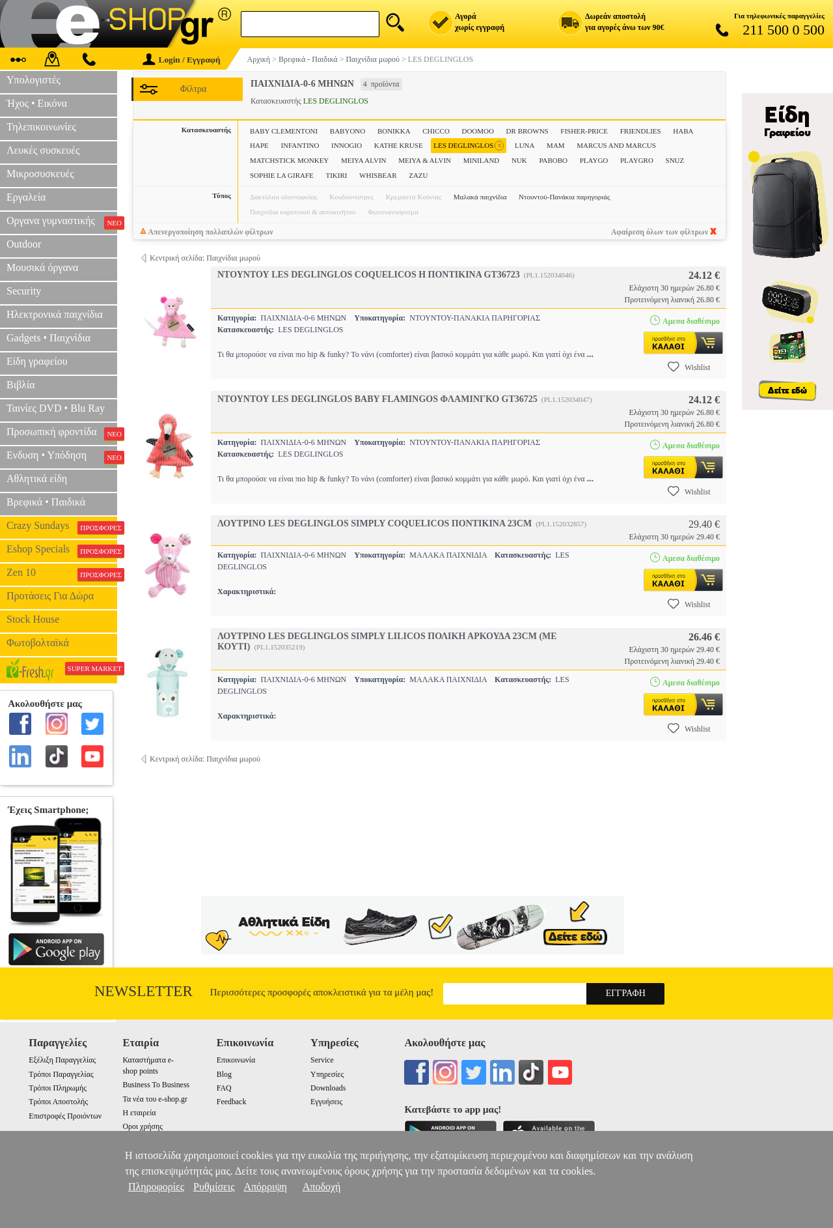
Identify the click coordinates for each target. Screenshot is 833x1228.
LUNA (525, 145)
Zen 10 (62, 574)
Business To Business (155, 1084)
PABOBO (553, 160)
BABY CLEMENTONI (284, 131)
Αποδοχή (322, 1186)
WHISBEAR (377, 175)
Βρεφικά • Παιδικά (46, 501)
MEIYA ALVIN (364, 160)
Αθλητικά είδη (37, 478)
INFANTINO (299, 145)
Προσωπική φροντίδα (62, 433)
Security (24, 290)
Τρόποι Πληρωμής (58, 1087)
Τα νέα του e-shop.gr (154, 1099)
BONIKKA (394, 131)
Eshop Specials (62, 550)
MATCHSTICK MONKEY (289, 160)
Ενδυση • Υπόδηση (62, 457)
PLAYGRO (636, 160)
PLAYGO (594, 160)
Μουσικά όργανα (42, 267)
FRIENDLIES (640, 131)
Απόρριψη (264, 1186)
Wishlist (689, 367)
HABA (683, 131)
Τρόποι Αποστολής (58, 1101)
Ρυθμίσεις (213, 1186)
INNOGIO (346, 145)
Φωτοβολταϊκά (38, 642)
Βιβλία (21, 384)
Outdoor (24, 244)
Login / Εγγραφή (182, 59)
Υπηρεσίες (327, 1074)
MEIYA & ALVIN (424, 160)
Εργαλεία (26, 197)
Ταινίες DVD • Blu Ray (56, 408)
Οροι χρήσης (142, 1126)
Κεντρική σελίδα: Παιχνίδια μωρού (205, 258)
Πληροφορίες (156, 1186)
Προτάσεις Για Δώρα (50, 595)
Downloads (328, 1087)
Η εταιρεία (139, 1112)
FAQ (224, 1087)
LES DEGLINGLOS (468, 145)
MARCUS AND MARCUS (616, 145)
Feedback (232, 1101)
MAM (556, 145)
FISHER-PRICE (584, 131)
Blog (224, 1074)
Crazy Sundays (62, 527)
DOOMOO (477, 131)
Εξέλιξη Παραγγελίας (62, 1059)
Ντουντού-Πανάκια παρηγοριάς (564, 197)
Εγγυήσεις (326, 1101)
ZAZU (418, 175)
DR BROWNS (527, 131)
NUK (519, 160)
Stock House (33, 619)
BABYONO (347, 131)
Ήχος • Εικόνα (37, 103)
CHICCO (436, 131)
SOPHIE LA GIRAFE (282, 175)
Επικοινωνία (236, 1059)
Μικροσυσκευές (40, 173)
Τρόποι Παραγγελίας (61, 1074)
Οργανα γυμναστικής (62, 222)
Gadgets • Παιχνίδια (48, 337)
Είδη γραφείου (37, 361)
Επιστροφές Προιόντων (65, 1116)
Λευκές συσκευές (43, 150)
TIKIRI (336, 175)
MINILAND (481, 160)
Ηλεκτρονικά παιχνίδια (55, 314)
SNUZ (675, 160)
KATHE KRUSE (398, 145)
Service (322, 1059)
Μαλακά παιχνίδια (480, 197)
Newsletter (143, 991)
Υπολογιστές (34, 79)
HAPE (259, 145)
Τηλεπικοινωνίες (41, 126)
